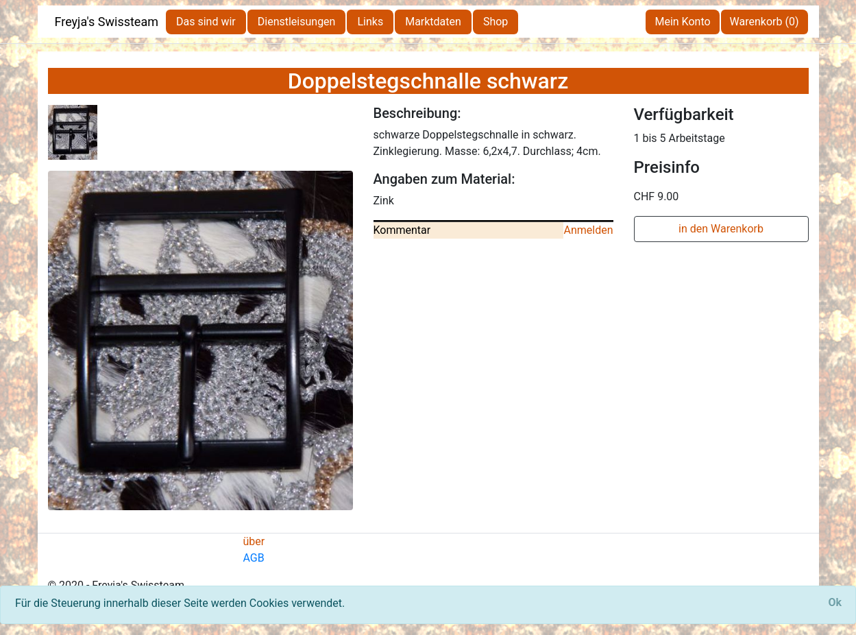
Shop (495, 21)
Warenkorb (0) (764, 21)
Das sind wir (206, 21)
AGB (254, 557)
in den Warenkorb (720, 228)
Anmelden (588, 230)
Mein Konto (682, 21)
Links (370, 21)
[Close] (834, 602)
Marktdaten (433, 21)
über (254, 541)
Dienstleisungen (297, 21)
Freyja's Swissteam (107, 21)
